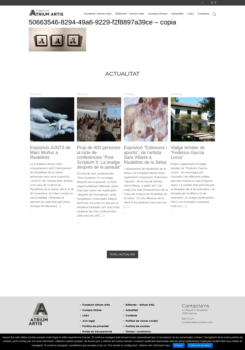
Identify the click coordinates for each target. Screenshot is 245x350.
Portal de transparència (97, 331)
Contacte (203, 13)
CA (202, 2)
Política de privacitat (95, 326)
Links (190, 13)
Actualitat (177, 13)
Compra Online (157, 13)
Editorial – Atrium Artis (129, 13)
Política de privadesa (200, 345)
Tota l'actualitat (122, 254)
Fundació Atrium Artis (98, 13)
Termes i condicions (138, 331)
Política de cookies (138, 326)
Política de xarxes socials (142, 320)
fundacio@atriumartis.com (197, 322)
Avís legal (88, 320)
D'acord (179, 345)
